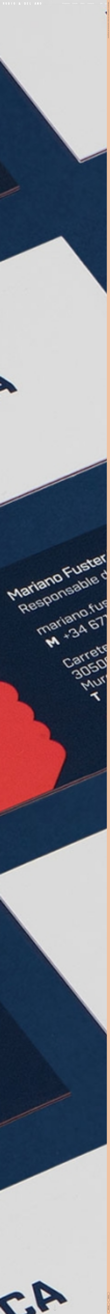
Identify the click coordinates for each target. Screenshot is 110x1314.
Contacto (90, 3)
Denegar (108, 1308)
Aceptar (108, 1297)
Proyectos (66, 3)
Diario (82, 3)
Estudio (75, 3)
